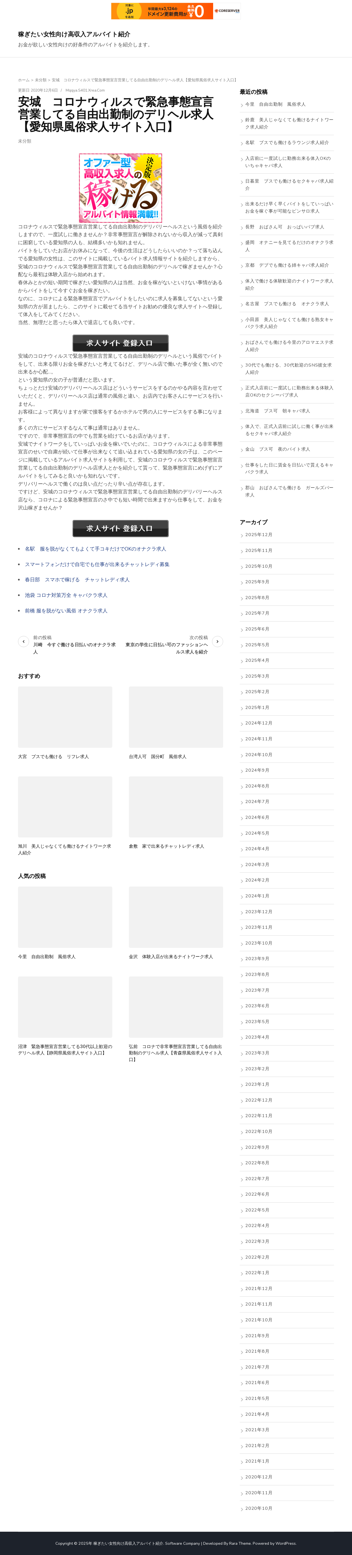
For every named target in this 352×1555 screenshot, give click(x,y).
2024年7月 (257, 802)
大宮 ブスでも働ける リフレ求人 (53, 756)
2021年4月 (257, 1414)
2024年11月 (258, 739)
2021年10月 (258, 1320)
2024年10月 (258, 755)
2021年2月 (257, 1446)
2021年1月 (257, 1461)
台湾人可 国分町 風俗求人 (158, 756)
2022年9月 (257, 1147)
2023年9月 (257, 959)
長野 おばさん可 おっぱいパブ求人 (285, 227)
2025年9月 (257, 582)
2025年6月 (257, 629)
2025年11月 (258, 550)
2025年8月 (257, 598)
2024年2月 (257, 880)
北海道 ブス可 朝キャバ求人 (277, 411)
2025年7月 (257, 613)
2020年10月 (258, 1508)
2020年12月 (258, 1477)
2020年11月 (258, 1493)
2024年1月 (257, 896)
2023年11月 (258, 927)
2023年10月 (258, 943)
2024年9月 (257, 770)
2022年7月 (257, 1179)
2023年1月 (257, 1084)
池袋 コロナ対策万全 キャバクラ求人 (66, 595)
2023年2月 (257, 1069)
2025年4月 (257, 660)
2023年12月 (258, 912)
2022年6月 (257, 1194)
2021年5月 (257, 1398)
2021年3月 (257, 1430)
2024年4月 (257, 849)
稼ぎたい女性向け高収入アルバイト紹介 (74, 34)
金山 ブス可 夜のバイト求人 (277, 449)
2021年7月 (257, 1367)
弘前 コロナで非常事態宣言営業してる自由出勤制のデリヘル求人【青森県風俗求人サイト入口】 (175, 1053)
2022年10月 (258, 1132)
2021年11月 (258, 1304)
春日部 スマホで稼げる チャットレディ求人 (77, 579)
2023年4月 (257, 1037)
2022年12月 (258, 1100)
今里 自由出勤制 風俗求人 (47, 956)
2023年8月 (257, 974)
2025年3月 (257, 676)
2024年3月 (257, 865)
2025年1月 (257, 708)
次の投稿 (172, 645)
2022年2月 (257, 1257)
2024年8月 (257, 786)
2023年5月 (257, 1022)
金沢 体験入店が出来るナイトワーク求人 (171, 956)
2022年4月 (257, 1226)
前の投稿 (68, 645)
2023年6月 (257, 1006)
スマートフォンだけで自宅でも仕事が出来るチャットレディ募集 (97, 564)
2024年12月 (258, 723)
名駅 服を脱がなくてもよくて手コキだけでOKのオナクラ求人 (95, 549)
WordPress (286, 1543)
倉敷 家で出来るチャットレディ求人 (166, 846)
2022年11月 (258, 1116)
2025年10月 (258, 566)
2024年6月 (257, 817)
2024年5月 (257, 833)
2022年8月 (257, 1163)
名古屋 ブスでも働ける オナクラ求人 (287, 304)
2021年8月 (257, 1351)
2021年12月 (258, 1289)
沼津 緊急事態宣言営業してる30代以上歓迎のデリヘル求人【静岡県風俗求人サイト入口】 (65, 1049)
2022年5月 (257, 1210)
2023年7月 (257, 990)
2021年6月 (257, 1383)
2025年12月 (258, 535)
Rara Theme (240, 1543)
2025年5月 (257, 645)
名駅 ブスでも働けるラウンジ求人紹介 (287, 143)
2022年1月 (257, 1273)
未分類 (24, 141)
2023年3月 (257, 1053)
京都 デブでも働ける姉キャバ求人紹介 (287, 265)
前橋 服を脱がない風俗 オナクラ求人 (66, 610)
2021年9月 (257, 1336)
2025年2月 (257, 692)
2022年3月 (257, 1241)
